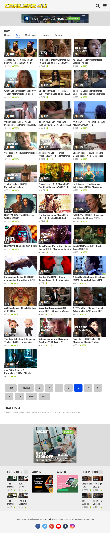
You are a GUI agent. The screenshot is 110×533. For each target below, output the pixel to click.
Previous (26, 388)
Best (18, 35)
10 (19, 396)
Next (31, 396)
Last (44, 396)
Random (58, 35)
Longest (46, 35)
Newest (7, 35)
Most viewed (31, 35)
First (11, 388)
